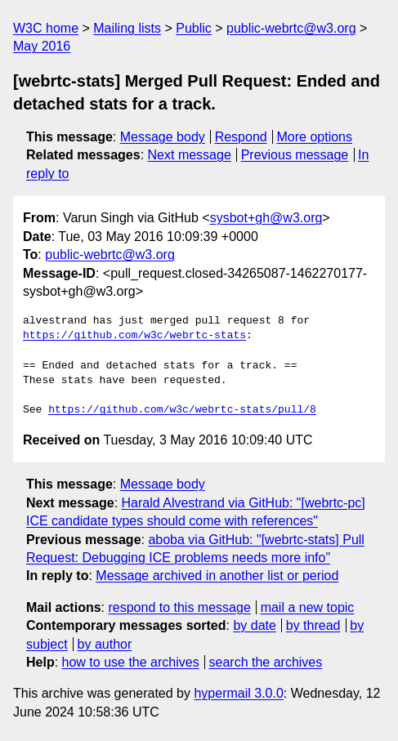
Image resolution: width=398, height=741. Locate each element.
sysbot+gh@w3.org (266, 218)
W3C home (45, 28)
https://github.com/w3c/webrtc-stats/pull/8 (182, 410)
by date (254, 625)
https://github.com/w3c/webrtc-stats (134, 335)
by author (105, 644)
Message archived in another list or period (217, 576)
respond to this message (179, 607)
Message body (162, 137)
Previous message (295, 155)
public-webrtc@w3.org (291, 28)
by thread (313, 625)
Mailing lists (127, 28)
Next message (189, 155)
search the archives (266, 662)
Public (194, 28)
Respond (241, 137)
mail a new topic (308, 607)
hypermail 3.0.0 (238, 693)
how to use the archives (130, 662)
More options (315, 137)
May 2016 (41, 46)
